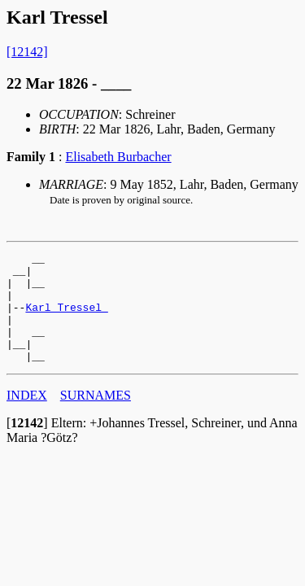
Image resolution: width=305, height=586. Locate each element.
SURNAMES (95, 417)
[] (27, 445)
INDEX (27, 417)
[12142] (27, 52)
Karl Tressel (66, 319)
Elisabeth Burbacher (118, 157)
